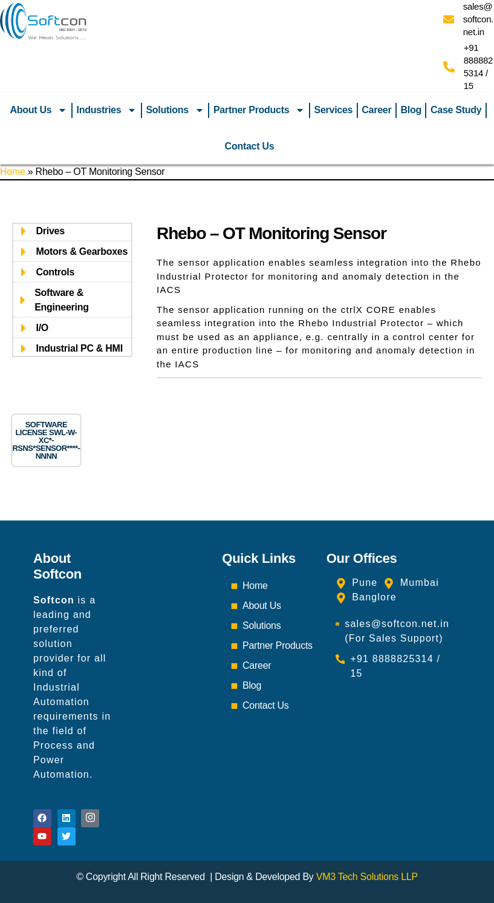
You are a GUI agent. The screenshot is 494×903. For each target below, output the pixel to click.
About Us (39, 110)
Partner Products (259, 110)
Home (12, 171)
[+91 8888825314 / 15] (449, 67)
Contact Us (250, 146)
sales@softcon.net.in (478, 19)
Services (333, 110)
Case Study (456, 110)
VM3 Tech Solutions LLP (367, 877)
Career (376, 110)
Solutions (175, 110)
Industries (107, 110)
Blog (410, 110)
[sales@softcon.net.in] (448, 19)
